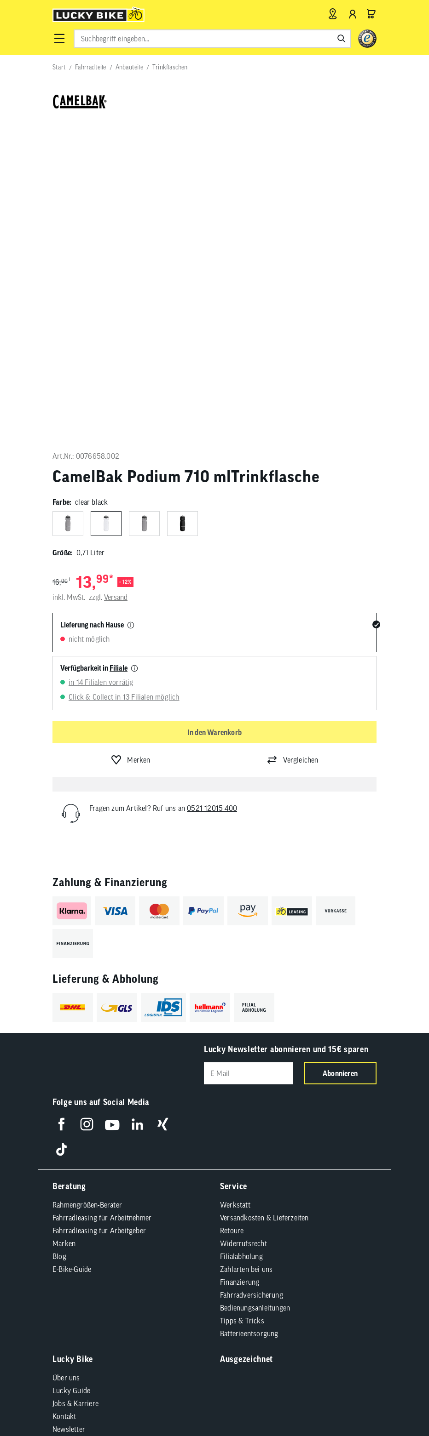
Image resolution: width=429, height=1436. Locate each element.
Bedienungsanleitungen (255, 992)
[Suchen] (341, 38)
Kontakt (64, 1101)
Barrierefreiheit (153, 1187)
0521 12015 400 (212, 493)
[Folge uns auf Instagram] (87, 809)
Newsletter (68, 1114)
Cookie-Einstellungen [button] (264, 1187)
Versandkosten (189, 1226)
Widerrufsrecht (243, 928)
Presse (62, 1127)
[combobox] (212, 38)
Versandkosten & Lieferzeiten (264, 902)
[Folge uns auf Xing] (163, 809)
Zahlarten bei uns (246, 954)
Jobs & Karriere (75, 1088)
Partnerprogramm (79, 1139)
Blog (59, 941)
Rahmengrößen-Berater (87, 889)
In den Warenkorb (214, 417)
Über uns (66, 1062)
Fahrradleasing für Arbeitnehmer (101, 902)
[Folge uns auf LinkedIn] (137, 809)
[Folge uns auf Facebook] (61, 809)
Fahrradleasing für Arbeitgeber (99, 915)
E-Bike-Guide (71, 954)
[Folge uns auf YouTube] (112, 809)
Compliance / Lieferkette (101, 1202)
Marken (63, 928)
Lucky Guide (71, 1075)
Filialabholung (241, 941)
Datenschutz (204, 1187)
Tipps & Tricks (242, 1005)
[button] (59, 39)
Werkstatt (235, 889)
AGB (70, 1187)
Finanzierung (239, 967)
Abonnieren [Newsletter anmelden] (340, 758)
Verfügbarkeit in (94, 352)
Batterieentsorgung (249, 1018)
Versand (116, 282)
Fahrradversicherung (251, 979)
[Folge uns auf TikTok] (61, 834)
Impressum (104, 1187)
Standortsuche (74, 1152)
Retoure (231, 915)
